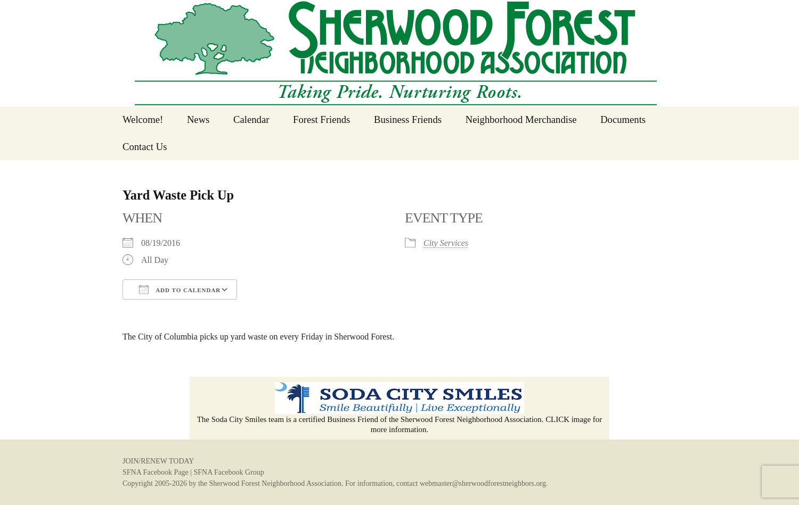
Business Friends (408, 119)
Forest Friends (321, 119)
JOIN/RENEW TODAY (158, 461)
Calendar (251, 119)
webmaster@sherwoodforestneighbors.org (483, 483)
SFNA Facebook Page (156, 472)
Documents (623, 119)
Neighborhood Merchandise (521, 119)
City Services (445, 242)
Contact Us (145, 146)
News (198, 119)
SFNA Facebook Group (228, 472)
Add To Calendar (180, 289)
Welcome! (143, 119)
